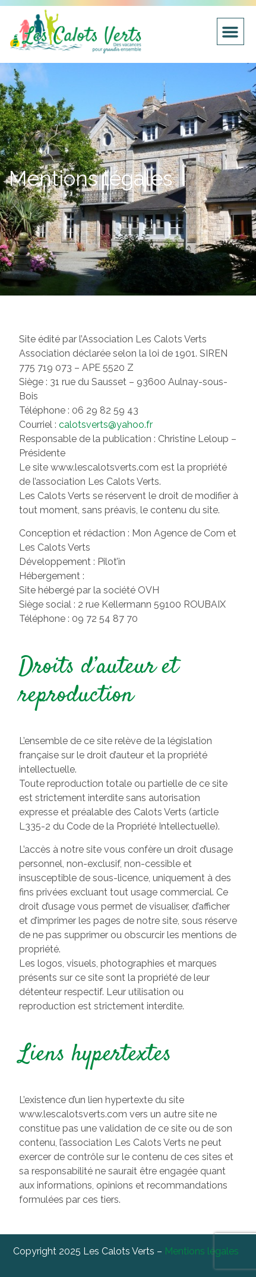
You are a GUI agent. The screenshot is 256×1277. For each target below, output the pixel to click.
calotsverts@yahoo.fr (106, 424)
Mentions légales (202, 1251)
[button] (230, 31)
